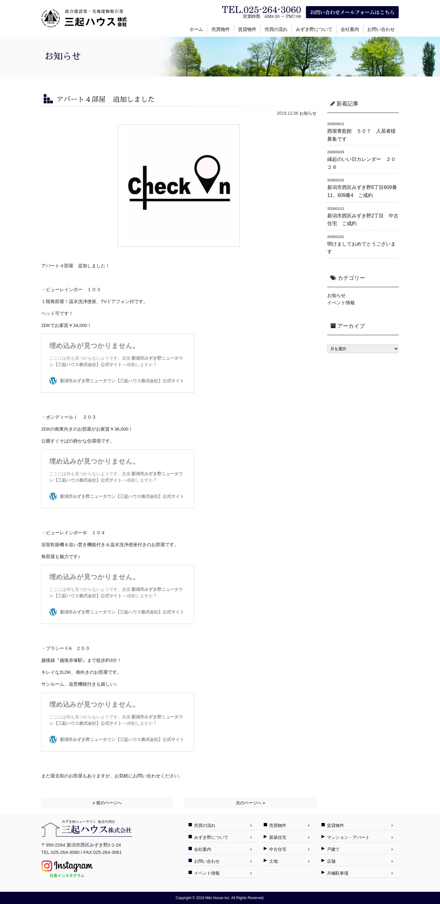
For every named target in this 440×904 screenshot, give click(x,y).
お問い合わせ (381, 29)
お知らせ (308, 113)
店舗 (331, 861)
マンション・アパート (348, 837)
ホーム (196, 29)
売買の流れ (276, 29)
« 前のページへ (107, 802)
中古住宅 (277, 849)
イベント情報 (341, 302)
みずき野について (314, 29)
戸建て (333, 849)
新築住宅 (277, 837)
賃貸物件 (247, 29)
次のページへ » (250, 802)
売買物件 (220, 29)
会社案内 (350, 29)
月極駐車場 (337, 873)
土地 (273, 861)
